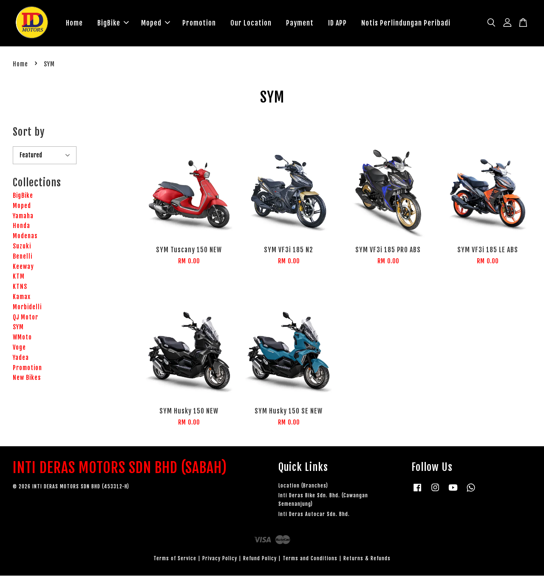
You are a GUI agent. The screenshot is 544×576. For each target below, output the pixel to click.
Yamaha (23, 216)
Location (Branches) (303, 486)
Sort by (29, 132)
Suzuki (22, 246)
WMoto (22, 337)
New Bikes (27, 378)
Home (74, 23)
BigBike (113, 23)
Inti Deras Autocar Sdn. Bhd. (314, 514)
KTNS (20, 287)
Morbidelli (27, 307)
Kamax (22, 297)
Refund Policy (260, 559)
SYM (18, 327)
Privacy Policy (219, 559)
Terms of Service (174, 559)
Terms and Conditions (310, 559)
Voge (19, 347)
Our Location (251, 23)
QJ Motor (25, 317)
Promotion (199, 23)
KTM (19, 276)
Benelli (22, 256)
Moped (155, 23)
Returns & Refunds (367, 559)
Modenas (25, 236)
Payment (300, 23)
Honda (21, 226)
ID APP (337, 23)
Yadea (21, 358)
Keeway (23, 267)
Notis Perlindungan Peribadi (405, 23)
